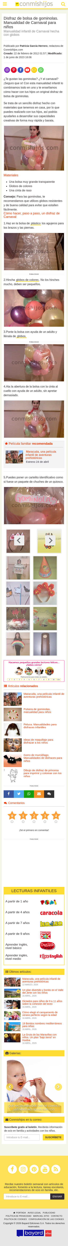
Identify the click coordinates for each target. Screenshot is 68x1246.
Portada (19, 1213)
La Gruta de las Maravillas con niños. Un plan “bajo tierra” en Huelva (39, 1037)
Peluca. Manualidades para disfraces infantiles (40, 726)
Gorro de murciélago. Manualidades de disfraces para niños (43, 757)
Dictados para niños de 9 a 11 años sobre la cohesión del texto (42, 1002)
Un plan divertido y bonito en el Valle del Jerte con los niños (42, 991)
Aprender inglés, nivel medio (16, 957)
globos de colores (27, 279)
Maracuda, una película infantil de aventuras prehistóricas (41, 454)
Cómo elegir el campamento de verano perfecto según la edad (40, 1013)
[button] (9, 1087)
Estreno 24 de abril (37, 461)
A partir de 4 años (17, 912)
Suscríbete (53, 1137)
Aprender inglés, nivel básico (16, 946)
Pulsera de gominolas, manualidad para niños (37, 711)
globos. (21, 336)
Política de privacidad (18, 1216)
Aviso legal (34, 1213)
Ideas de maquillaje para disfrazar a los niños (38, 741)
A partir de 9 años (17, 933)
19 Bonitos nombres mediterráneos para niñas (42, 1025)
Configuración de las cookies (46, 1219)
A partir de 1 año (16, 901)
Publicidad (49, 1213)
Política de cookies (15, 1219)
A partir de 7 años (17, 923)
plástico (36, 223)
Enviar (57, 1196)
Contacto (56, 1216)
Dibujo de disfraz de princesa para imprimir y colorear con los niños (42, 773)
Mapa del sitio (41, 1216)
